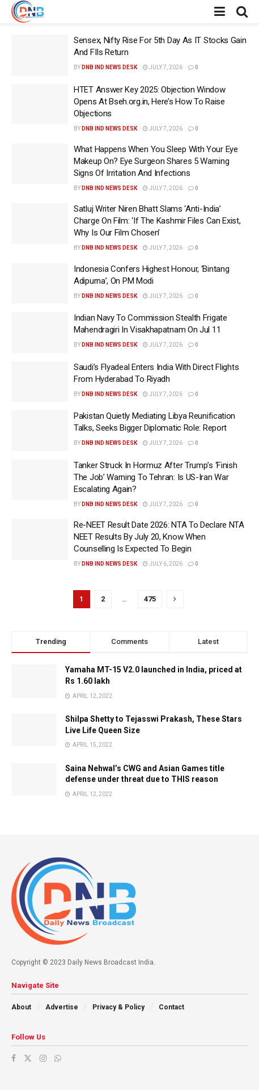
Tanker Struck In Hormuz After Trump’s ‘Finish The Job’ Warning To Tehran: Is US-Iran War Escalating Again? (155, 477)
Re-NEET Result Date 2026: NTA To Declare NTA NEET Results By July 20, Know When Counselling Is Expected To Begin (159, 537)
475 (150, 599)
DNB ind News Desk (109, 67)
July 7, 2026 (162, 67)
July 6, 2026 (162, 564)
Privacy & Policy (118, 1007)
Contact (171, 1007)
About (21, 1007)
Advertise (61, 1007)
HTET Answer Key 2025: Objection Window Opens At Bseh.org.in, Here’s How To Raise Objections (150, 102)
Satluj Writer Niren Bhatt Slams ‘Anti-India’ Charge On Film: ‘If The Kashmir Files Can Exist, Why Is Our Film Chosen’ (157, 221)
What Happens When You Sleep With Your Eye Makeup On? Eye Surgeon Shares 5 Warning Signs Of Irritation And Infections (156, 161)
